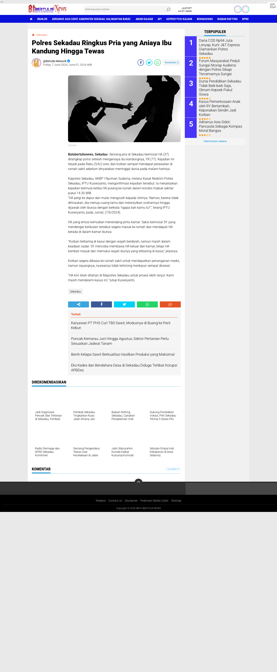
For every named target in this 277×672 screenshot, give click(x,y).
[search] (127, 9)
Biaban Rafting (227, 19)
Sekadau (41, 34)
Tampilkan (173, 469)
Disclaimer (131, 500)
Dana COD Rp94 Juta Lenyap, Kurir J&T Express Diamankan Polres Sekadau (220, 44)
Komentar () (172, 62)
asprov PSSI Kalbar (179, 19)
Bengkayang (205, 19)
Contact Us (115, 500)
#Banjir (42, 19)
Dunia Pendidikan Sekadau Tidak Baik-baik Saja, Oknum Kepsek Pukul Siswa (219, 85)
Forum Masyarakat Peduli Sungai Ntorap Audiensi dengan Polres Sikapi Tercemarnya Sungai (217, 67)
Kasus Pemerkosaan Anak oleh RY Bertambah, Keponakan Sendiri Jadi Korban (217, 107)
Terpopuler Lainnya (215, 141)
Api (160, 19)
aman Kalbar (144, 19)
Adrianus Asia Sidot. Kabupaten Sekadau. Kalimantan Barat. (91, 19)
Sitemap (176, 500)
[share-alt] (78, 304)
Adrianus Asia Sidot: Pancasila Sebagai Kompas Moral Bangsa (220, 126)
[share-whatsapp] (157, 62)
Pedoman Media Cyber (154, 500)
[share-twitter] (149, 62)
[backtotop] (138, 483)
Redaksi (101, 500)
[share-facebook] (140, 62)
